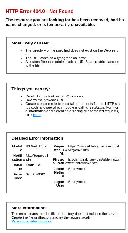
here (37, 115)
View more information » (31, 221)
